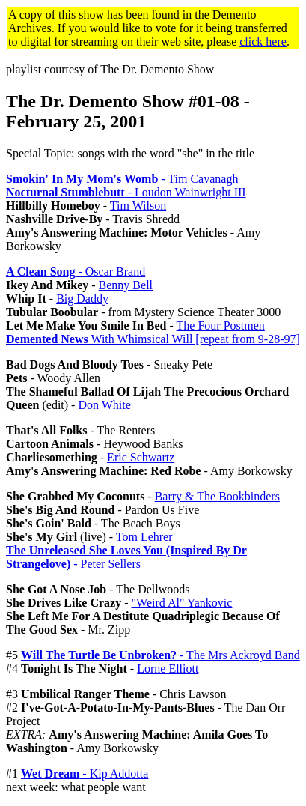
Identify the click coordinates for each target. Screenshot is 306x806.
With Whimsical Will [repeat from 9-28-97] (153, 339)
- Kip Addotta (84, 773)
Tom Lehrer (144, 536)
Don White (104, 405)
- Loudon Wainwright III (126, 192)
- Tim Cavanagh (122, 178)
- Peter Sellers (126, 557)
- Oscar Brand (75, 271)
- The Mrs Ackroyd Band (160, 655)
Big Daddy (82, 298)
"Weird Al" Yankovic (182, 602)
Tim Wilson (138, 205)
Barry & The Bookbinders (217, 496)
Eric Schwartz (140, 457)
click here (263, 41)
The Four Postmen (221, 325)
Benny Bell (126, 285)
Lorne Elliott (167, 668)
